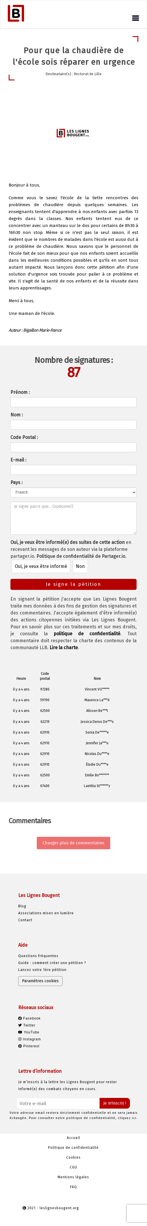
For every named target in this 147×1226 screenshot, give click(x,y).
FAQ (73, 1187)
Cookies (73, 1157)
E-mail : (18, 460)
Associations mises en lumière (46, 913)
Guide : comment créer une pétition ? (52, 963)
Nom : (16, 415)
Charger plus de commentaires (73, 842)
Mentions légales (73, 1177)
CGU (73, 1167)
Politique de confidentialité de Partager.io (80, 556)
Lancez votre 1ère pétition (42, 970)
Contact (25, 920)
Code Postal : (24, 437)
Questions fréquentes (38, 956)
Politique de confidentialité (73, 1148)
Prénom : (20, 392)
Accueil (73, 1138)
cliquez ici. (127, 1118)
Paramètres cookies (40, 980)
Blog (22, 906)
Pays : (16, 482)
